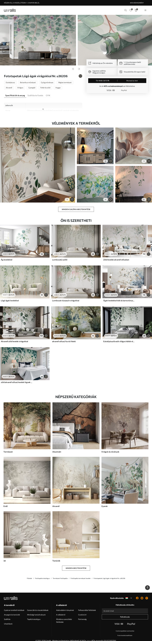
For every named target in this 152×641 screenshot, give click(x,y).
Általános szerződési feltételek (64, 617)
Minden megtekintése (76, 565)
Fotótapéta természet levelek (81, 575)
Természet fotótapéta (60, 575)
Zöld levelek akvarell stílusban (116, 256)
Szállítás (7, 616)
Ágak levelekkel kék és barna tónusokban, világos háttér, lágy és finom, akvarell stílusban (119, 297)
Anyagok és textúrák (12, 611)
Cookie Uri (82, 611)
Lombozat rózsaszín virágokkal (65, 297)
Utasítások (8, 620)
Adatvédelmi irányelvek (65, 607)
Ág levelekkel (6, 256)
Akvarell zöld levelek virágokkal (14, 338)
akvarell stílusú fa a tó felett (64, 338)
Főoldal (29, 575)
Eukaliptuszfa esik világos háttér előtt (119, 338)
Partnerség (82, 616)
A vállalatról (60, 611)
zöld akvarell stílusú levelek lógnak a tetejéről (16, 378)
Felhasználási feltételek (87, 607)
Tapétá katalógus (33, 616)
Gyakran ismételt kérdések (14, 607)
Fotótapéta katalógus (42, 575)
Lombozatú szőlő (59, 256)
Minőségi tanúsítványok (36, 611)
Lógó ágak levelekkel (10, 297)
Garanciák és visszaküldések (37, 607)
